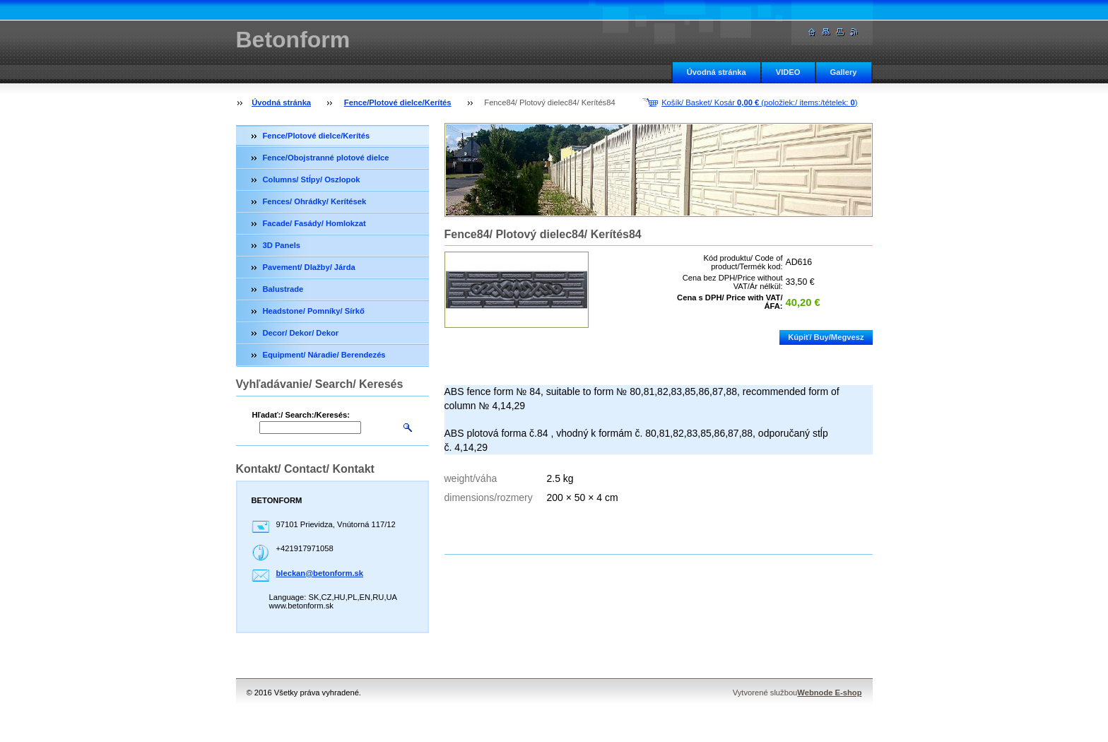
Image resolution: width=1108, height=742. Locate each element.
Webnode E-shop (829, 692)
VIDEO (788, 72)
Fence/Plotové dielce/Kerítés (398, 102)
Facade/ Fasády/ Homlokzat (314, 223)
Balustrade (283, 289)
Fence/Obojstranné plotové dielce (326, 157)
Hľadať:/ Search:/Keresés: (301, 415)
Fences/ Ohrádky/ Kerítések (315, 201)
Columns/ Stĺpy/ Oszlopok (311, 179)
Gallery (843, 72)
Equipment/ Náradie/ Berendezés (324, 355)
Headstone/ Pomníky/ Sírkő (314, 311)
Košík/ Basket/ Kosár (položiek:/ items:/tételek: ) (759, 102)
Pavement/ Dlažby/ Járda (309, 267)
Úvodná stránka (716, 72)
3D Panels (281, 245)
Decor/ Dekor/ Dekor (301, 333)
